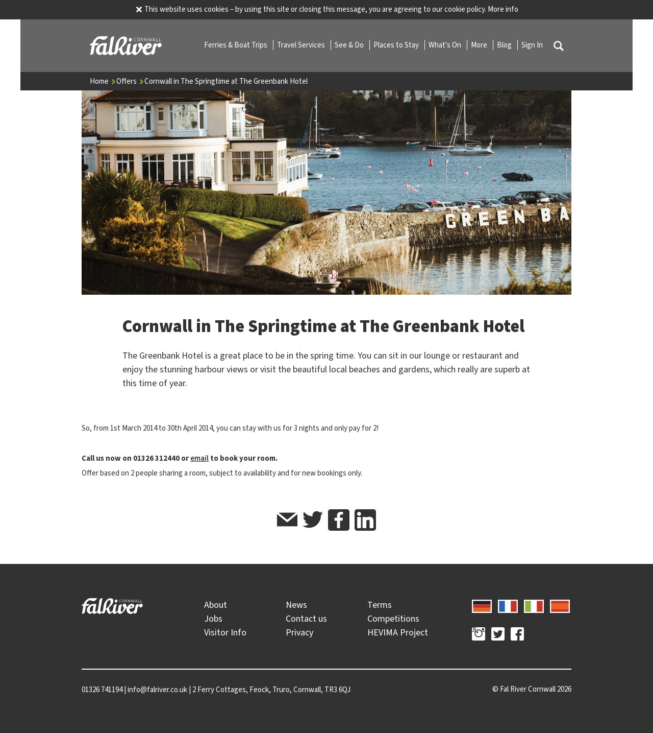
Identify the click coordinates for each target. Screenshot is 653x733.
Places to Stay (396, 45)
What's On (446, 45)
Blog (505, 45)
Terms (379, 605)
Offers (130, 81)
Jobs (213, 618)
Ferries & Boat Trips (236, 45)
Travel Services (301, 45)
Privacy (299, 632)
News (296, 605)
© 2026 (531, 689)
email (199, 458)
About (215, 605)
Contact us (306, 618)
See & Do (350, 45)
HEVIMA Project (397, 632)
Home (103, 81)
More (480, 45)
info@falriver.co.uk (157, 689)
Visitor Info (225, 632)
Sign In (532, 45)
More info (503, 9)
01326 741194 (102, 689)
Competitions (393, 618)
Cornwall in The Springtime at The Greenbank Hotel (226, 81)
